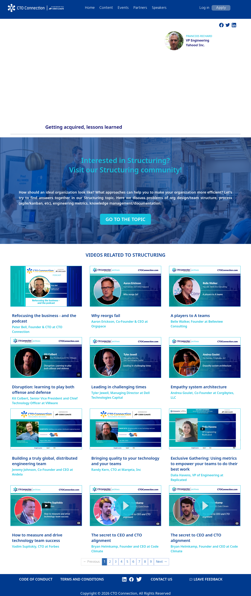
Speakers (159, 8)
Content (106, 8)
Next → (161, 562)
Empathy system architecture (199, 386)
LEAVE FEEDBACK (205, 579)
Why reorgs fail (105, 315)
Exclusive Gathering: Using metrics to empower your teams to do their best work (204, 464)
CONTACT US (161, 579)
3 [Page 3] (115, 562)
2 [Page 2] (110, 562)
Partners (140, 8)
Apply (221, 8)
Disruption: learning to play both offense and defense (43, 389)
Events (123, 8)
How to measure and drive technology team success (37, 537)
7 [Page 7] (139, 562)
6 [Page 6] (133, 562)
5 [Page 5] (127, 562)
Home (90, 8)
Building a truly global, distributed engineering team (44, 461)
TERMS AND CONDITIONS (82, 579)
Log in (204, 8)
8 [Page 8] (145, 562)
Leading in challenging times (118, 386)
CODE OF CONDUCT (36, 579)
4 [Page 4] (121, 562)
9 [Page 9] (151, 562)
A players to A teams (190, 315)
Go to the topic (125, 219)
